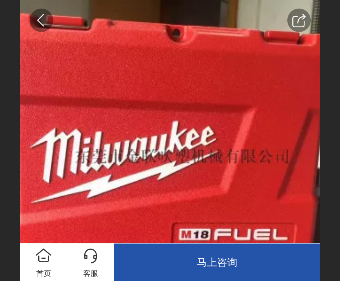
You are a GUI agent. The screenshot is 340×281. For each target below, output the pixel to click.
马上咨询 (217, 262)
